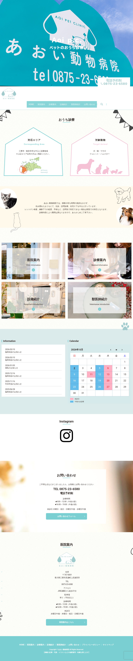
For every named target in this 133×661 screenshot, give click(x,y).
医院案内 (32, 103)
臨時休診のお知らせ (13, 352)
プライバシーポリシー (91, 645)
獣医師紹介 (84, 103)
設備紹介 (66, 103)
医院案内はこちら (66, 622)
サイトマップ (108, 645)
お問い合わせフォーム (66, 516)
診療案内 (49, 103)
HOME (17, 103)
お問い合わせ (103, 103)
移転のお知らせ (11, 368)
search (120, 103)
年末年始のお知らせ (13, 384)
